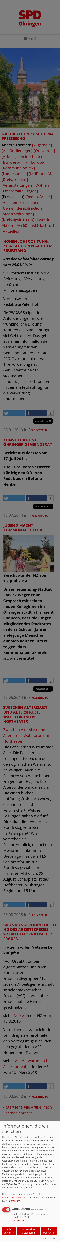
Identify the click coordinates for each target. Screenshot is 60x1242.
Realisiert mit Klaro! (48, 1238)
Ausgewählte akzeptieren (28, 1231)
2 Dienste (18, 1220)
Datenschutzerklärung (14, 1197)
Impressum (14, 1200)
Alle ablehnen (9, 1231)
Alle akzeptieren (49, 1231)
